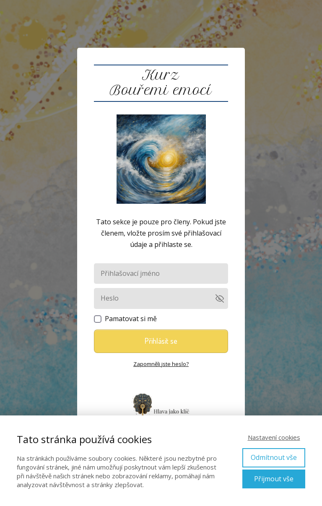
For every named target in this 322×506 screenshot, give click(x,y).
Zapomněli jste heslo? (161, 364)
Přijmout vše (273, 478)
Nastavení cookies (274, 437)
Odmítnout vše (274, 457)
